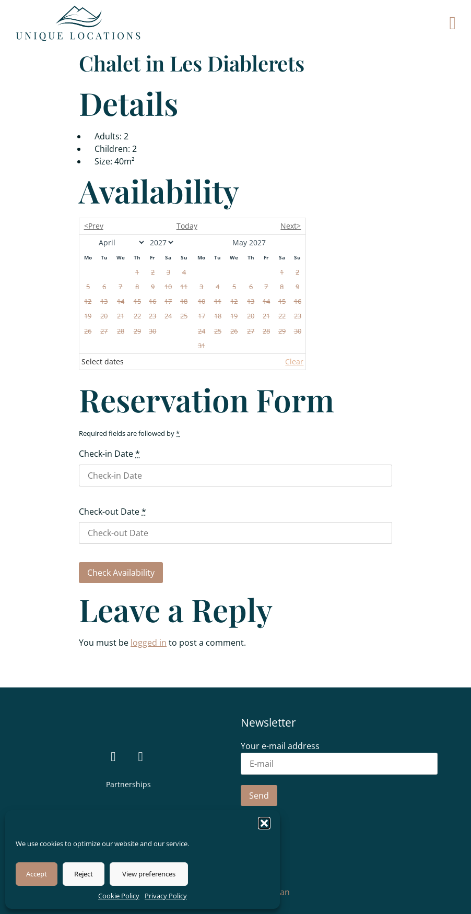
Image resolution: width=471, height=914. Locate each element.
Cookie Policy (118, 895)
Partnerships (128, 784)
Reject (83, 874)
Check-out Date (112, 511)
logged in (149, 642)
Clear (294, 361)
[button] (264, 823)
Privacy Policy (166, 895)
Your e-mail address (339, 755)
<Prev (93, 226)
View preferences (148, 874)
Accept (36, 874)
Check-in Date (109, 453)
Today (186, 226)
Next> (290, 226)
